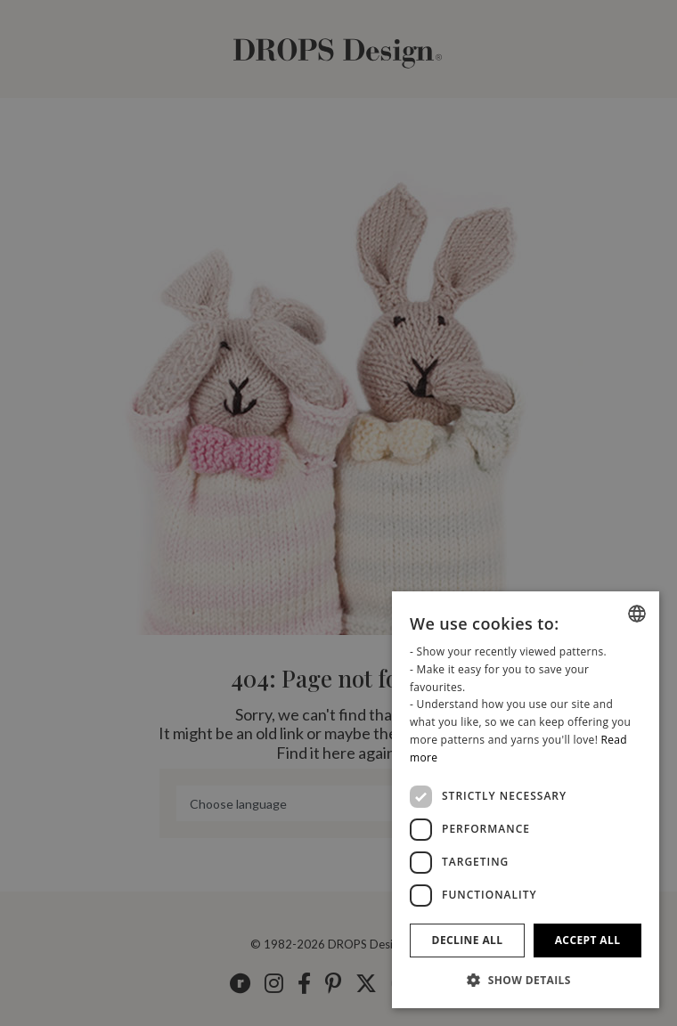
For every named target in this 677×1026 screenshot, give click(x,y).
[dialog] (525, 799)
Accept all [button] (588, 940)
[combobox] (637, 614)
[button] (525, 979)
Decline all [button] (467, 940)
